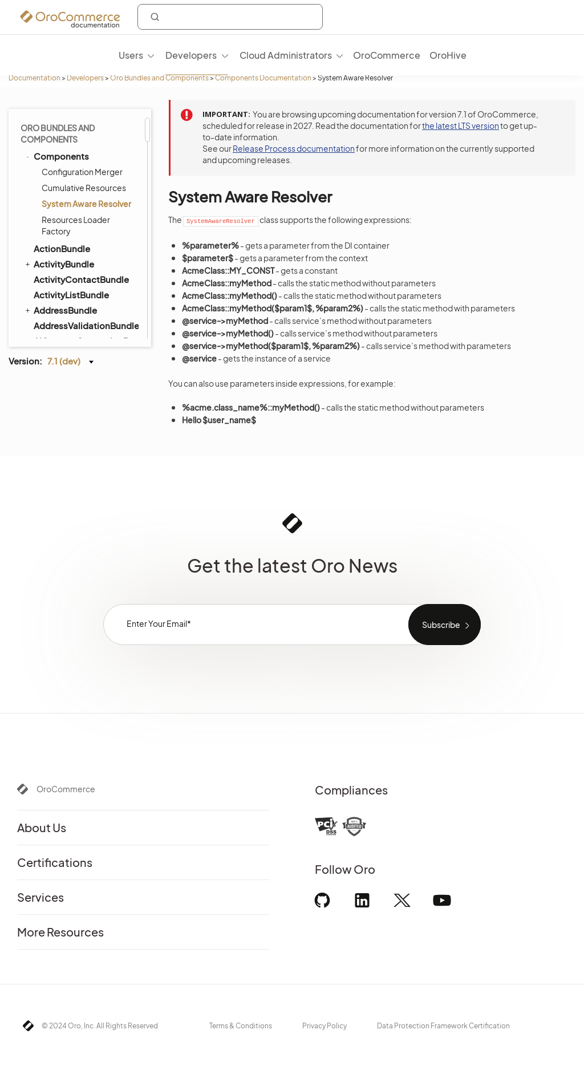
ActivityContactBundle (81, 279)
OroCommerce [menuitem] (386, 55)
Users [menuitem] (131, 55)
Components (56, 156)
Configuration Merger (82, 172)
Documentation (34, 78)
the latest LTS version (460, 125)
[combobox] (230, 17)
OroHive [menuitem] (448, 55)
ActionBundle (62, 248)
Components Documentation (263, 78)
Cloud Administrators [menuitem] (286, 55)
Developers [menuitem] (191, 55)
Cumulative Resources (84, 188)
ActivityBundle (58, 263)
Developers (85, 78)
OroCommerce (65, 789)
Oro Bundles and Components (159, 78)
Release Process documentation (294, 148)
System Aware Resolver (86, 203)
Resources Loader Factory (76, 225)
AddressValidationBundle (85, 325)
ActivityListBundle (71, 294)
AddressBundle (60, 309)
